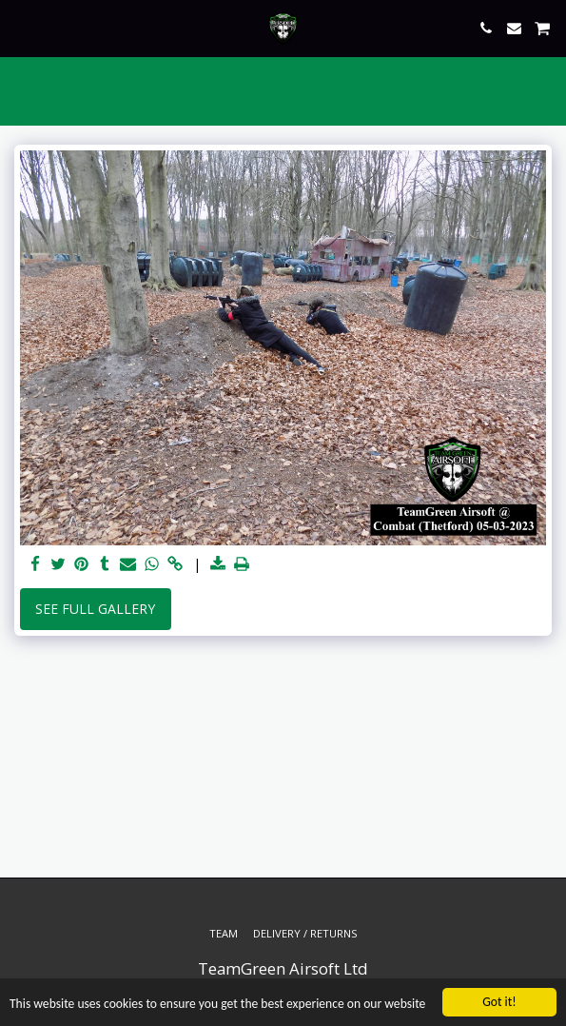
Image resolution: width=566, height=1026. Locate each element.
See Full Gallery (95, 609)
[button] (21, 27)
